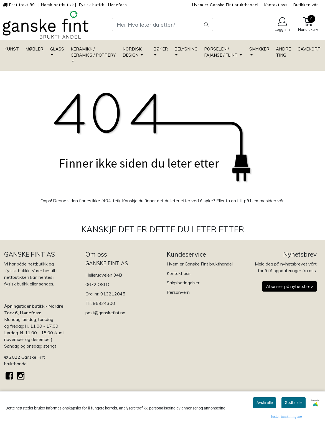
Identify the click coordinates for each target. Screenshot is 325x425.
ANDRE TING (283, 52)
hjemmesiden (263, 200)
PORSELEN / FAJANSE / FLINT (221, 52)
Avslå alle (265, 402)
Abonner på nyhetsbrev (289, 286)
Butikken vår (305, 4)
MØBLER (34, 49)
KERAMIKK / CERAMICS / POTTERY (93, 52)
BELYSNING (185, 49)
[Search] (162, 24)
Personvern (178, 292)
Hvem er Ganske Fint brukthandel (225, 4)
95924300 (104, 303)
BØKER (160, 49)
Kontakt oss (276, 4)
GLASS (57, 49)
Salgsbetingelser (183, 282)
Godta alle (293, 402)
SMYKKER (259, 49)
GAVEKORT (309, 49)
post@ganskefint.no (105, 312)
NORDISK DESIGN (132, 52)
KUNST (11, 49)
